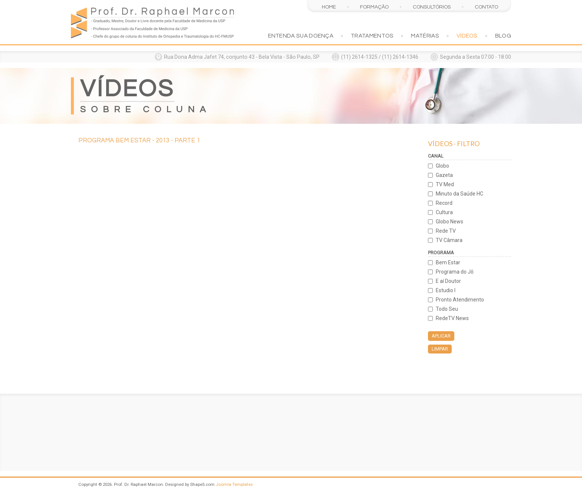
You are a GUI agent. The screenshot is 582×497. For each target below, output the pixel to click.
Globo (442, 166)
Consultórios (432, 7)
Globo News (449, 222)
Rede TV (446, 231)
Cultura (444, 212)
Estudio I (445, 290)
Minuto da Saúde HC (459, 194)
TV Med (445, 184)
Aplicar (441, 336)
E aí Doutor (448, 281)
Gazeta (444, 175)
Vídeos (467, 36)
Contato (486, 7)
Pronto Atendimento (460, 300)
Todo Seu (447, 309)
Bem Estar (448, 262)
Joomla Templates (234, 484)
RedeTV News (452, 318)
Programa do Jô (455, 272)
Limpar (440, 349)
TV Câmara (449, 240)
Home (329, 7)
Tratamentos (372, 36)
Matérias (425, 36)
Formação (374, 7)
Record (444, 203)
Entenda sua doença (301, 36)
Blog (503, 36)
